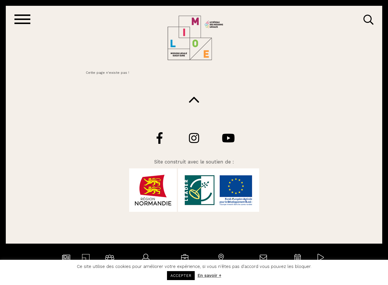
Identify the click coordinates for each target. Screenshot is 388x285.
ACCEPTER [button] (180, 275)
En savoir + (209, 275)
